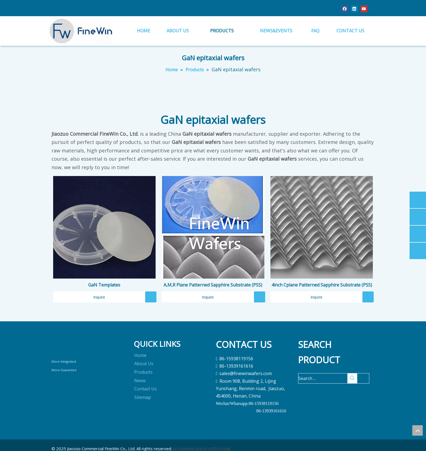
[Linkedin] (354, 8)
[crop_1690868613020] (74, 345)
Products (143, 372)
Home (140, 355)
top (417, 430)
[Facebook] (344, 8)
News (140, 381)
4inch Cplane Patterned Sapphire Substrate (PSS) (321, 285)
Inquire (79, 296)
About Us (143, 364)
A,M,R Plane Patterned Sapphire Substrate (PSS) (213, 285)
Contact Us (145, 389)
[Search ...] (322, 378)
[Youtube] (364, 8)
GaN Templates (104, 285)
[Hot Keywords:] (352, 378)
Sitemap (142, 397)
